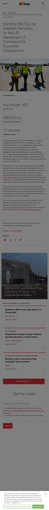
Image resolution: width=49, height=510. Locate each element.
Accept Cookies (38, 506)
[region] (24, 500)
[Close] (46, 494)
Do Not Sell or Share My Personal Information (17, 506)
